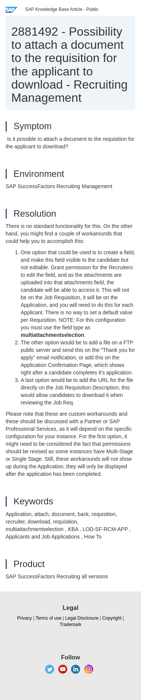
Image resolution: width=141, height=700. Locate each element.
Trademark (71, 624)
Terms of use (49, 618)
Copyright (111, 618)
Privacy (24, 618)
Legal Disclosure (82, 618)
